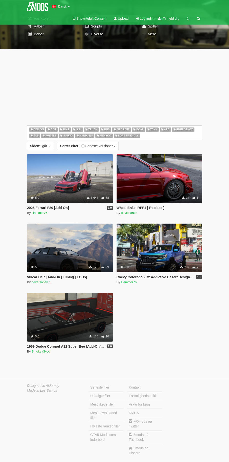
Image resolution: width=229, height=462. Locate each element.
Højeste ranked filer (105, 426)
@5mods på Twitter (140, 423)
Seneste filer (99, 387)
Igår (40, 146)
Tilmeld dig (168, 18)
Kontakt (134, 387)
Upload (121, 18)
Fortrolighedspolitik (143, 396)
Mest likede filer (102, 404)
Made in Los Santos (42, 390)
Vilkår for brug (139, 404)
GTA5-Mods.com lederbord (103, 437)
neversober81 (41, 282)
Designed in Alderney (43, 386)
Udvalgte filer (100, 396)
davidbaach (129, 213)
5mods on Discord (138, 450)
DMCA (134, 413)
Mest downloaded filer (103, 415)
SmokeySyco (41, 351)
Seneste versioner (88, 146)
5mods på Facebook (138, 437)
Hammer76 (39, 213)
